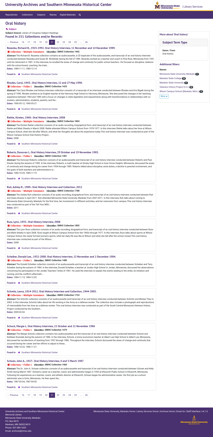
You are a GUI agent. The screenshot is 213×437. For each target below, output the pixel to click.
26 (86, 42)
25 (75, 42)
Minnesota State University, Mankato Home (114, 411)
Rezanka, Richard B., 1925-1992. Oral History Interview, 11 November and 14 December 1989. (61, 48)
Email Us (180, 411)
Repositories (11, 14)
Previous (12, 42)
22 (58, 42)
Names (53, 14)
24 (69, 42)
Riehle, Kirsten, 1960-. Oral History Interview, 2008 (36, 117)
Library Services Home (147, 411)
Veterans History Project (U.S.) (174, 87)
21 (52, 42)
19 (40, 42)
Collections (27, 14)
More (164, 96)
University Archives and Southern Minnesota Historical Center (58, 4)
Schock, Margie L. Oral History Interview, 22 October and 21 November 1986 (51, 326)
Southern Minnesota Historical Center (39, 74)
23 (63, 42)
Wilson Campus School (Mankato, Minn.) (179, 91)
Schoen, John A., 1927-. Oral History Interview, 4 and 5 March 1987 (45, 361)
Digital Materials (68, 14)
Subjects (41, 14)
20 (46, 42)
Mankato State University (172, 82)
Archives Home (167, 411)
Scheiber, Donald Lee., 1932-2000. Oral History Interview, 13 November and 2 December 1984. (61, 256)
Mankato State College (171, 78)
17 (29, 42)
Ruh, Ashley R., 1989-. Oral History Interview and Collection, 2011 (44, 187)
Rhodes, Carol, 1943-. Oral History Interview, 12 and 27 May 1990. (45, 82)
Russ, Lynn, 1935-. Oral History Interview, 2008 (33, 222)
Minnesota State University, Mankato (177, 74)
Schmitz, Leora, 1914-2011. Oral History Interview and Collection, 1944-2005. (52, 291)
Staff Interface (193, 411)
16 (23, 42)
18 (34, 42)
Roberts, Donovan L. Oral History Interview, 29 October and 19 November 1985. (53, 152)
